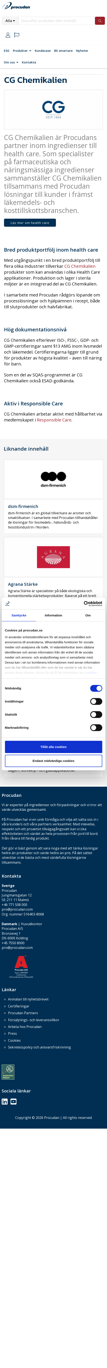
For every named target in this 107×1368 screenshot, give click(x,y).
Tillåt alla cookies (54, 747)
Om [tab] (88, 615)
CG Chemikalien (80, 266)
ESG (6, 51)
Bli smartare (63, 51)
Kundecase (43, 51)
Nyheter (82, 51)
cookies (91, 672)
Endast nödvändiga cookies (53, 761)
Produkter (20, 51)
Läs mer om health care (30, 223)
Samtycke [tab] (19, 615)
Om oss (9, 62)
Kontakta (29, 62)
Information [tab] (53, 615)
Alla (8, 20)
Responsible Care (54, 420)
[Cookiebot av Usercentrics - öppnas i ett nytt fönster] (83, 603)
